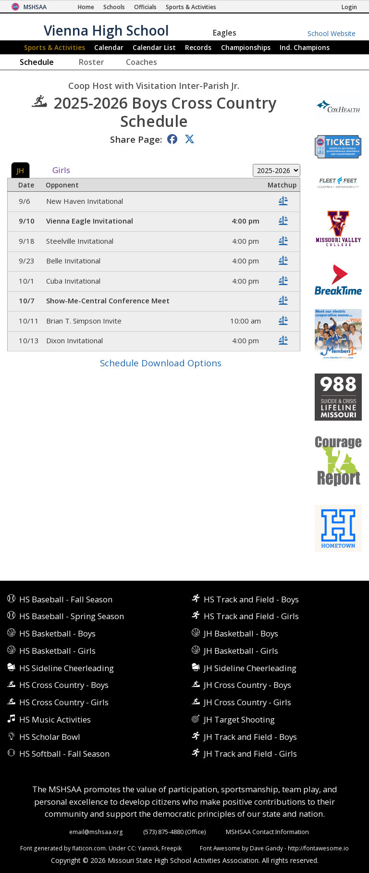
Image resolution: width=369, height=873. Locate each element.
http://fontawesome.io (318, 848)
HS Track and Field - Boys (251, 599)
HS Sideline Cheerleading (66, 667)
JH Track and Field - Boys (250, 736)
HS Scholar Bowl (49, 736)
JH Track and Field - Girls (250, 753)
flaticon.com (89, 848)
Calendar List (154, 47)
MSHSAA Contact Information (267, 831)
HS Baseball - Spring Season (71, 616)
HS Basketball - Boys (57, 633)
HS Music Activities (55, 719)
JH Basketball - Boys (241, 633)
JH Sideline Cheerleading (250, 667)
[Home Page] (86, 6)
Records (198, 47)
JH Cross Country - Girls (247, 702)
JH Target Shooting (239, 719)
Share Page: (136, 139)
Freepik (171, 848)
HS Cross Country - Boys (64, 684)
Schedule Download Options (160, 363)
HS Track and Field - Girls (251, 616)
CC (131, 848)
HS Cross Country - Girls (64, 702)
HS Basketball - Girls (57, 650)
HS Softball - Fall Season (64, 753)
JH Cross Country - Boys (247, 684)
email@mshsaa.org (96, 832)
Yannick (148, 848)
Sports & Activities (54, 47)
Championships (246, 47)
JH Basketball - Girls (241, 650)
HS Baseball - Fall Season (65, 599)
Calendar (108, 47)
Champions (305, 47)
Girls (61, 170)
